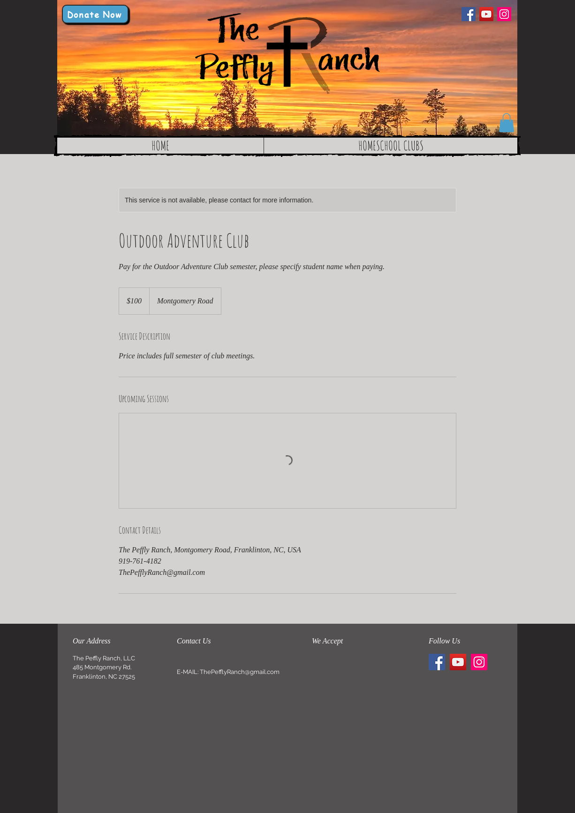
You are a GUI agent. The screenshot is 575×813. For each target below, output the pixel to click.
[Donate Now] (95, 14)
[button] (506, 122)
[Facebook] (469, 14)
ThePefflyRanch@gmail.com (240, 671)
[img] (321, 661)
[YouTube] (486, 14)
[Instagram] (504, 14)
